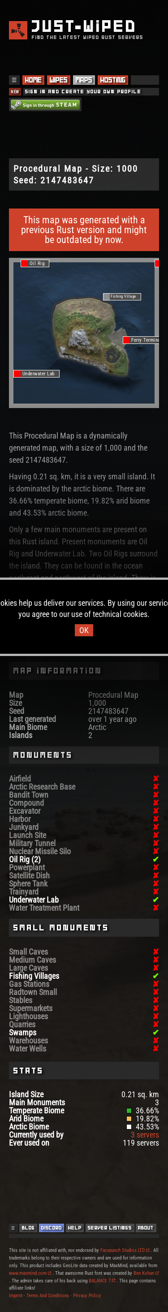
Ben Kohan (146, 1273)
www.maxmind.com (30, 1273)
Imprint (15, 1296)
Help (75, 1227)
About (146, 1227)
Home (33, 80)
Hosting (112, 80)
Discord (51, 1227)
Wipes (59, 80)
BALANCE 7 (102, 1281)
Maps (84, 80)
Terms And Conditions (47, 1296)
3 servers (145, 1134)
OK (84, 630)
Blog (28, 1227)
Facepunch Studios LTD (124, 1250)
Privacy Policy (87, 1296)
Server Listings (110, 1227)
